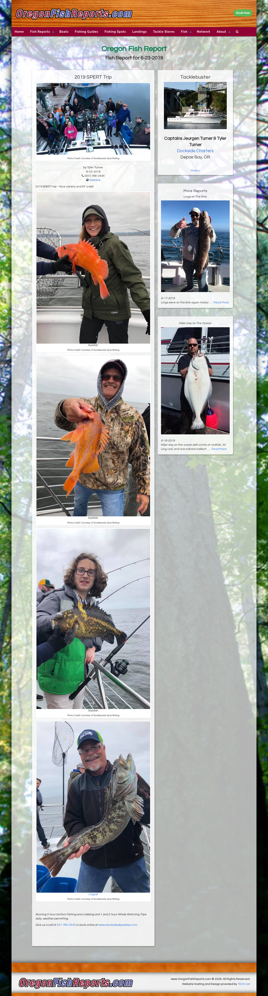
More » (195, 170)
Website (94, 180)
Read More (221, 302)
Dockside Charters (195, 151)
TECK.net (244, 984)
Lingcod (93, 894)
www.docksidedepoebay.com (117, 924)
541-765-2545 (66, 924)
